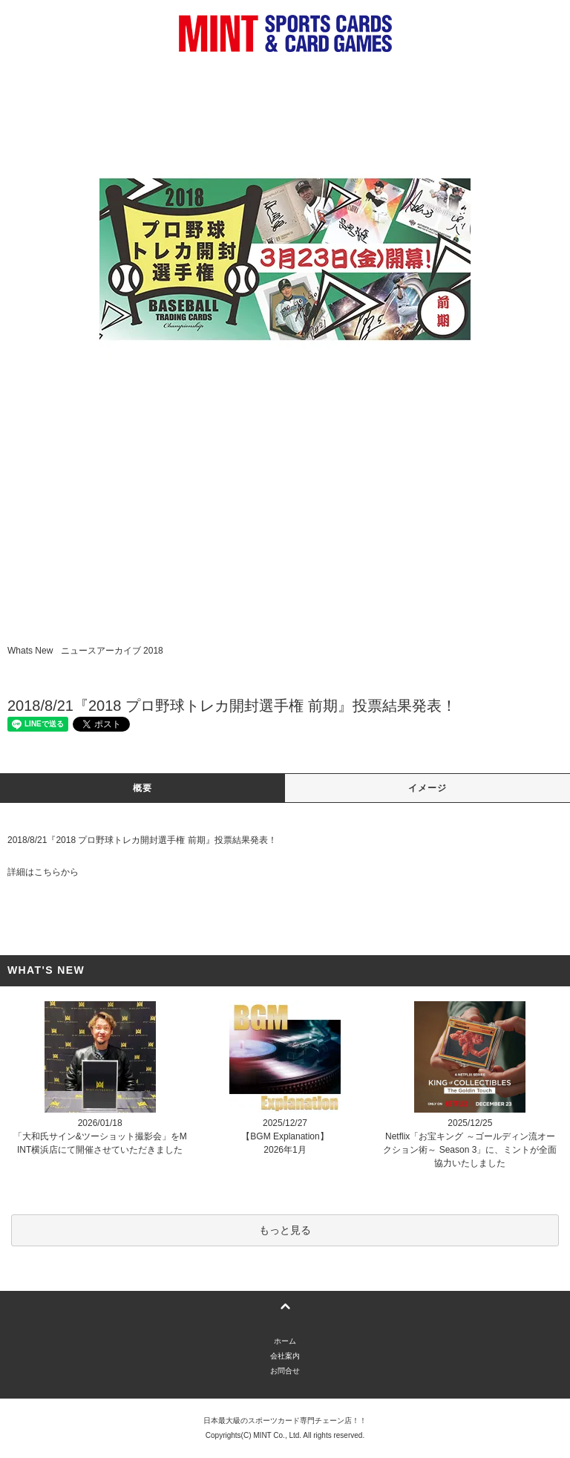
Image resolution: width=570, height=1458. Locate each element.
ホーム (285, 1341)
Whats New (30, 650)
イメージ (428, 788)
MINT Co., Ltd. (277, 1435)
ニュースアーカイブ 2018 (112, 650)
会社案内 (285, 1356)
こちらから (56, 872)
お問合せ (285, 1371)
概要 (142, 788)
